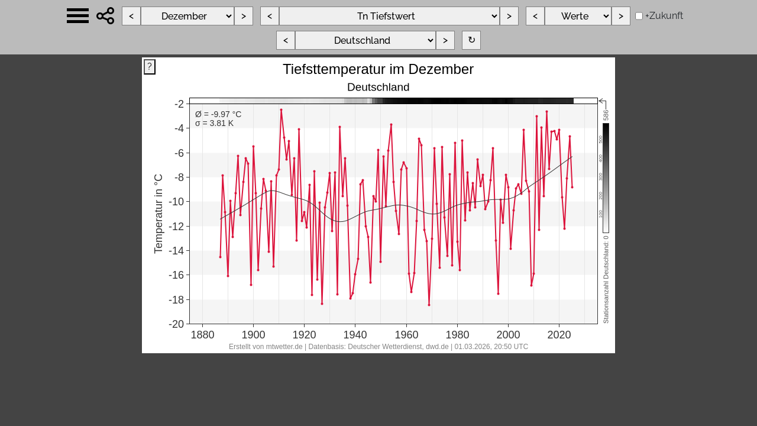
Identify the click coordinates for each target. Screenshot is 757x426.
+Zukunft (664, 15)
